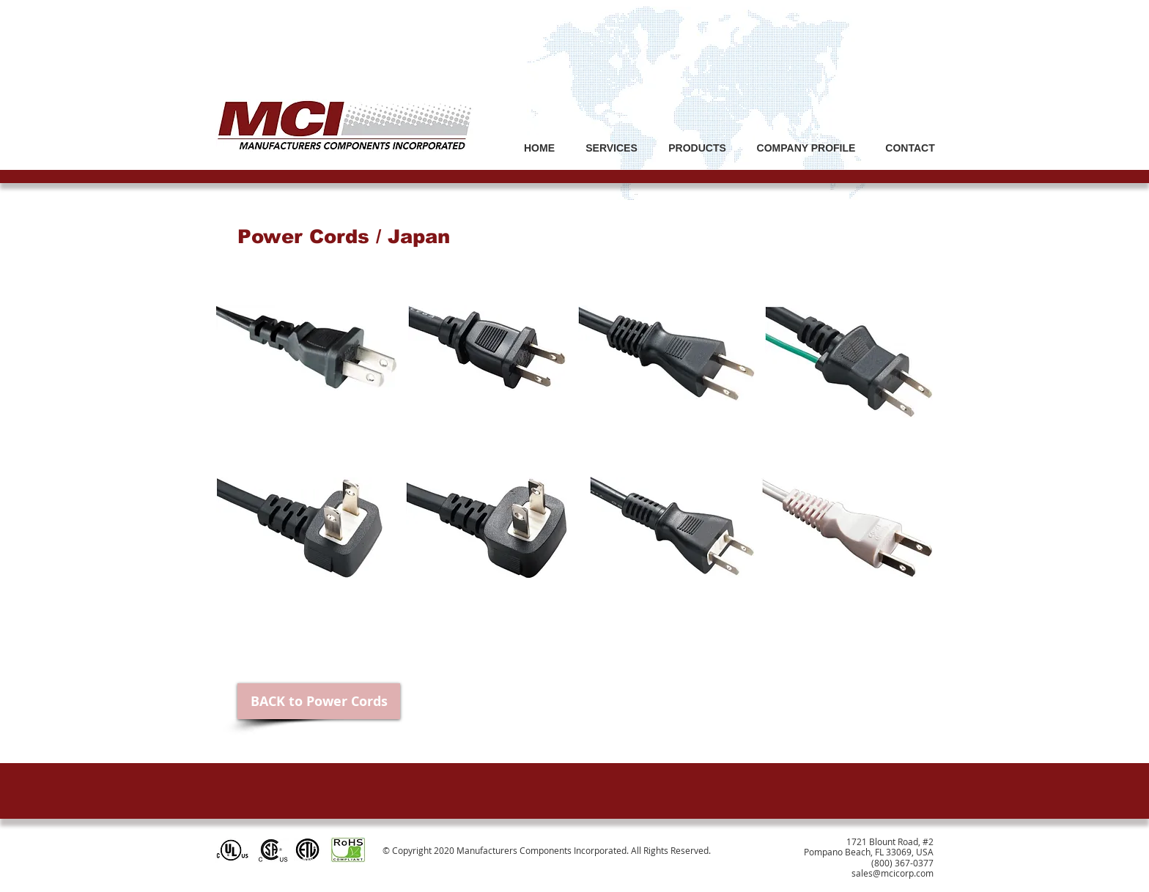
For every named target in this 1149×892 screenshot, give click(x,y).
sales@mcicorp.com (892, 873)
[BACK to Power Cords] (318, 701)
